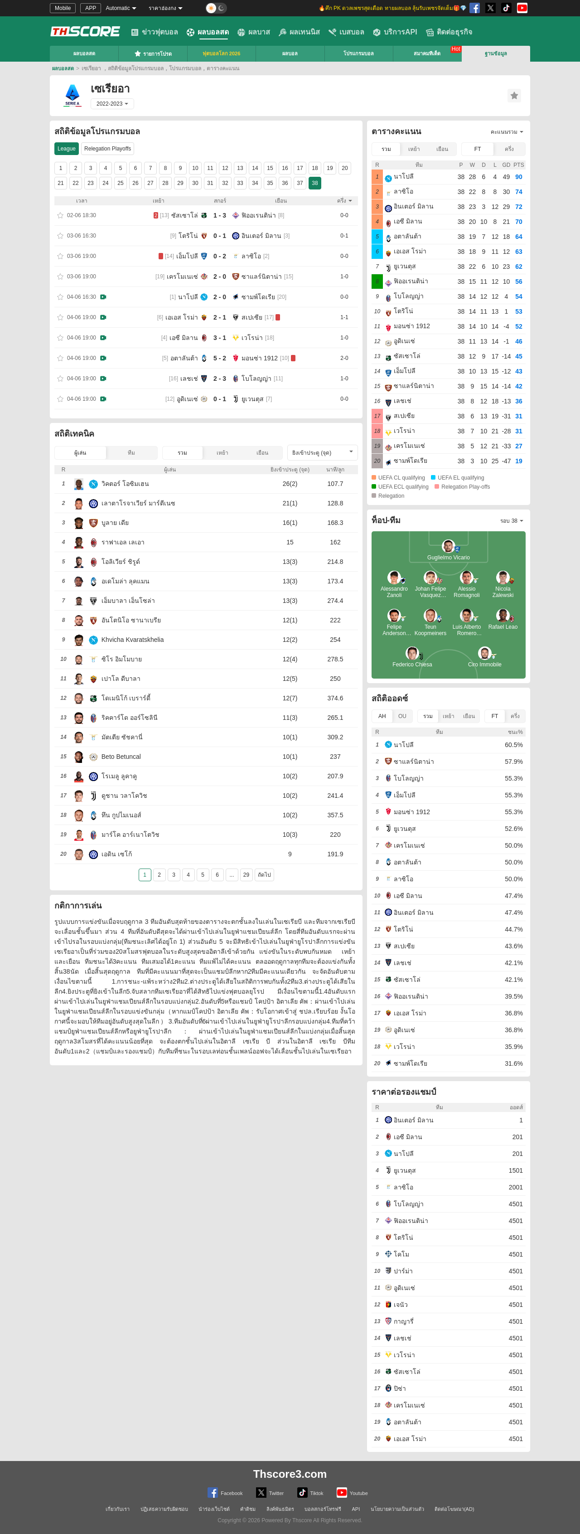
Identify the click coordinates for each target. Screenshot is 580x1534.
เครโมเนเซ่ (182, 276)
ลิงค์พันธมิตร (280, 1509)
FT (477, 149)
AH (382, 716)
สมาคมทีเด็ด (427, 53)
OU (402, 716)
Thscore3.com (290, 1474)
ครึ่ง (509, 149)
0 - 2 (219, 256)
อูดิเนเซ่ (187, 399)
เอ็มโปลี (187, 256)
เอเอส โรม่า (181, 317)
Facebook (225, 1492)
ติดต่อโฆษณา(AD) (454, 1509)
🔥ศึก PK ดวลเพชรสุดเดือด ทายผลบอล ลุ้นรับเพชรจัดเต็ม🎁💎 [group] (393, 8)
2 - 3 (219, 378)
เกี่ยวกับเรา (118, 1509)
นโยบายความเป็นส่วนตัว (397, 1509)
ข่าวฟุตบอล (154, 32)
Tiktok (310, 1492)
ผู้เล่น (80, 453)
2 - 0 (219, 276)
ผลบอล (290, 53)
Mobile (63, 8)
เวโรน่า (252, 337)
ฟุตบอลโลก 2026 (222, 53)
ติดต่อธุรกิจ (449, 32)
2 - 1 (219, 317)
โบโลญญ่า (256, 378)
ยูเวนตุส (253, 399)
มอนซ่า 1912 (260, 358)
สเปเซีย (252, 317)
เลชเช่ (189, 378)
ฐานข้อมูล (496, 53)
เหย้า (222, 453)
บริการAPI (395, 32)
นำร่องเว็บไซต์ (214, 1509)
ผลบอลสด (208, 32)
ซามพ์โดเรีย (258, 297)
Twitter (270, 1492)
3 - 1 (219, 337)
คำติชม (248, 1509)
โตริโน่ (188, 235)
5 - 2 (219, 358)
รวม (182, 453)
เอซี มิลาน (183, 337)
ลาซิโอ (251, 256)
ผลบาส (253, 32)
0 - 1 (219, 235)
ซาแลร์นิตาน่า (262, 276)
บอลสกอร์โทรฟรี (322, 1509)
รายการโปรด (153, 53)
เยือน (262, 453)
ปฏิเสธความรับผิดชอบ (164, 1509)
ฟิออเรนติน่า (259, 215)
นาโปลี (188, 297)
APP (90, 8)
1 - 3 (219, 215)
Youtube (352, 1492)
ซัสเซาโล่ (184, 215)
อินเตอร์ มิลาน (261, 235)
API (356, 1509)
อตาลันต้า (184, 358)
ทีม (131, 453)
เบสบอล (346, 32)
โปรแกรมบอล (358, 53)
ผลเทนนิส (299, 32)
